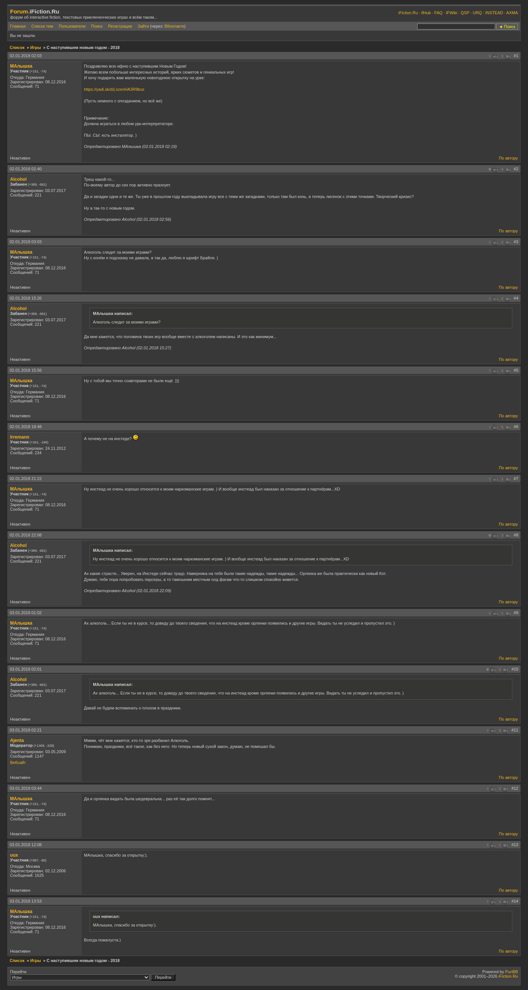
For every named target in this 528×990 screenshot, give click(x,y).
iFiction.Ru (408, 12)
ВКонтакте (174, 26)
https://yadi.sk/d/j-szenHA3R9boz (114, 89)
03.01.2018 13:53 (26, 901)
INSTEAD (494, 12)
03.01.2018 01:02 (26, 612)
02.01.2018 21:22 (26, 478)
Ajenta (17, 740)
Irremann (19, 437)
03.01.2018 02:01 (26, 669)
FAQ (438, 12)
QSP (465, 12)
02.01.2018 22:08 (26, 535)
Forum (19, 11)
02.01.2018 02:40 (26, 169)
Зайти (143, 26)
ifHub (426, 12)
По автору (508, 158)
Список (17, 47)
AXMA (512, 12)
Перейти (92, 975)
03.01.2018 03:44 (26, 788)
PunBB (511, 971)
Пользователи (72, 26)
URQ (477, 12)
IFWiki (451, 12)
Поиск (96, 26)
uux (14, 855)
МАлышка (21, 66)
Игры (35, 47)
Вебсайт (18, 762)
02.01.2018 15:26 (26, 298)
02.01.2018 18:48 (26, 426)
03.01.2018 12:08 (26, 844)
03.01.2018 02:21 (26, 730)
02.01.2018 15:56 (26, 370)
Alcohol (18, 179)
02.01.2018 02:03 (26, 55)
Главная (18, 26)
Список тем (42, 26)
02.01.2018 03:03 (26, 241)
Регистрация (120, 26)
